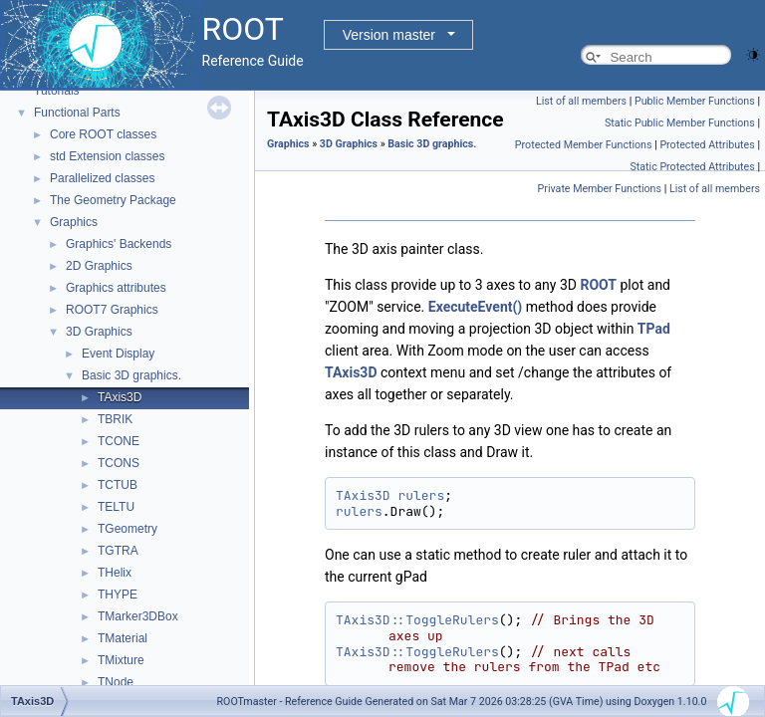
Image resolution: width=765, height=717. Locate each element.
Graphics (74, 222)
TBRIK (115, 419)
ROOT (598, 285)
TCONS (118, 463)
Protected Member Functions (583, 144)
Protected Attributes (706, 144)
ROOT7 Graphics (112, 310)
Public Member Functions (695, 101)
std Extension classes (107, 156)
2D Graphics (99, 266)
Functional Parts (77, 113)
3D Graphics (99, 332)
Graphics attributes (116, 288)
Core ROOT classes (103, 134)
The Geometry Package (113, 200)
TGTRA (118, 551)
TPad (654, 329)
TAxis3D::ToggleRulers (417, 619)
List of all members (581, 101)
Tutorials (57, 91)
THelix (114, 573)
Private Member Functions (599, 188)
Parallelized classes (102, 178)
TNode (115, 682)
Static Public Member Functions (680, 123)
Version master (389, 35)
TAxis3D (119, 397)
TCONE (118, 441)
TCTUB (117, 485)
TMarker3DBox (138, 616)
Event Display (118, 353)
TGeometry (127, 529)
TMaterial (122, 638)
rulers (420, 495)
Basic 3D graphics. (131, 375)
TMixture (121, 660)
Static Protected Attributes (692, 166)
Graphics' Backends (118, 244)
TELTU (116, 507)
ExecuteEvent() (475, 307)
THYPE (117, 594)
